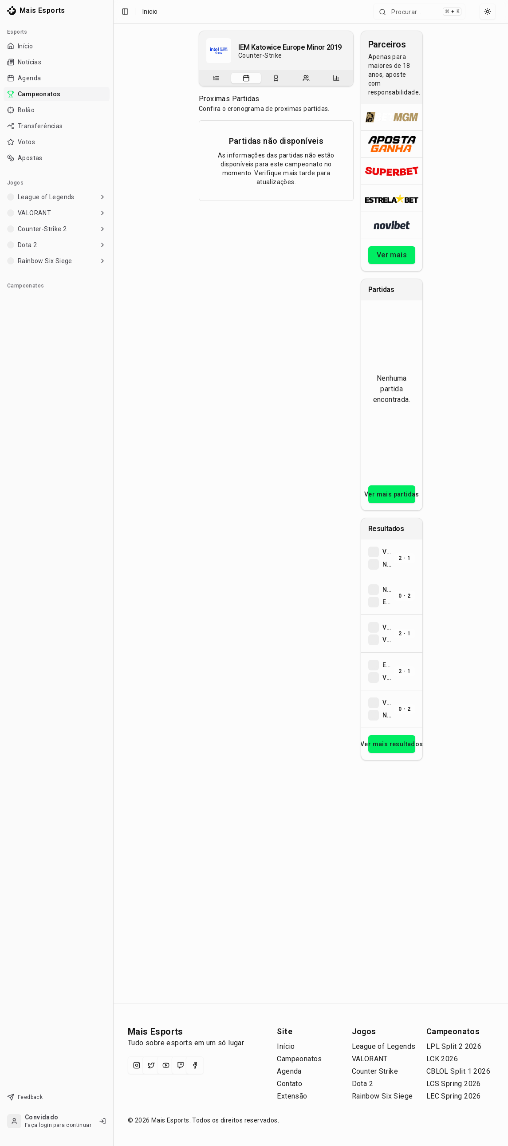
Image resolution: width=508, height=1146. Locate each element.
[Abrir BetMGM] (391, 117)
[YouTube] (166, 1065)
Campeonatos (299, 1059)
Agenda (289, 1071)
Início (286, 1046)
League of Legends (384, 1046)
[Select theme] (488, 12)
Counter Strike (375, 1071)
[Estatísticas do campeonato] (336, 78)
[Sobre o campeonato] (216, 78)
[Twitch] (180, 1065)
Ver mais (392, 255)
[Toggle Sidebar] (113, 573)
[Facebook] (195, 1065)
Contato (289, 1083)
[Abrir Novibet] (391, 225)
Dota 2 (362, 1083)
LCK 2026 (442, 1059)
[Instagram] (137, 1065)
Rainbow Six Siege (382, 1096)
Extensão (292, 1096)
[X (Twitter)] (151, 1065)
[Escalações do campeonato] (306, 78)
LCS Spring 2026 (453, 1083)
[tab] (216, 78)
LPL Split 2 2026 (453, 1046)
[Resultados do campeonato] (276, 78)
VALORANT (370, 1059)
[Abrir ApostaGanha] (391, 144)
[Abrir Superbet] (391, 171)
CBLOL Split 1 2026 (458, 1071)
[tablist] (276, 78)
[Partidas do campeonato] (246, 78)
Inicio (150, 11)
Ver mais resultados (391, 744)
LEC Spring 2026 (453, 1096)
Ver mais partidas (391, 494)
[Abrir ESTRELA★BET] (391, 198)
